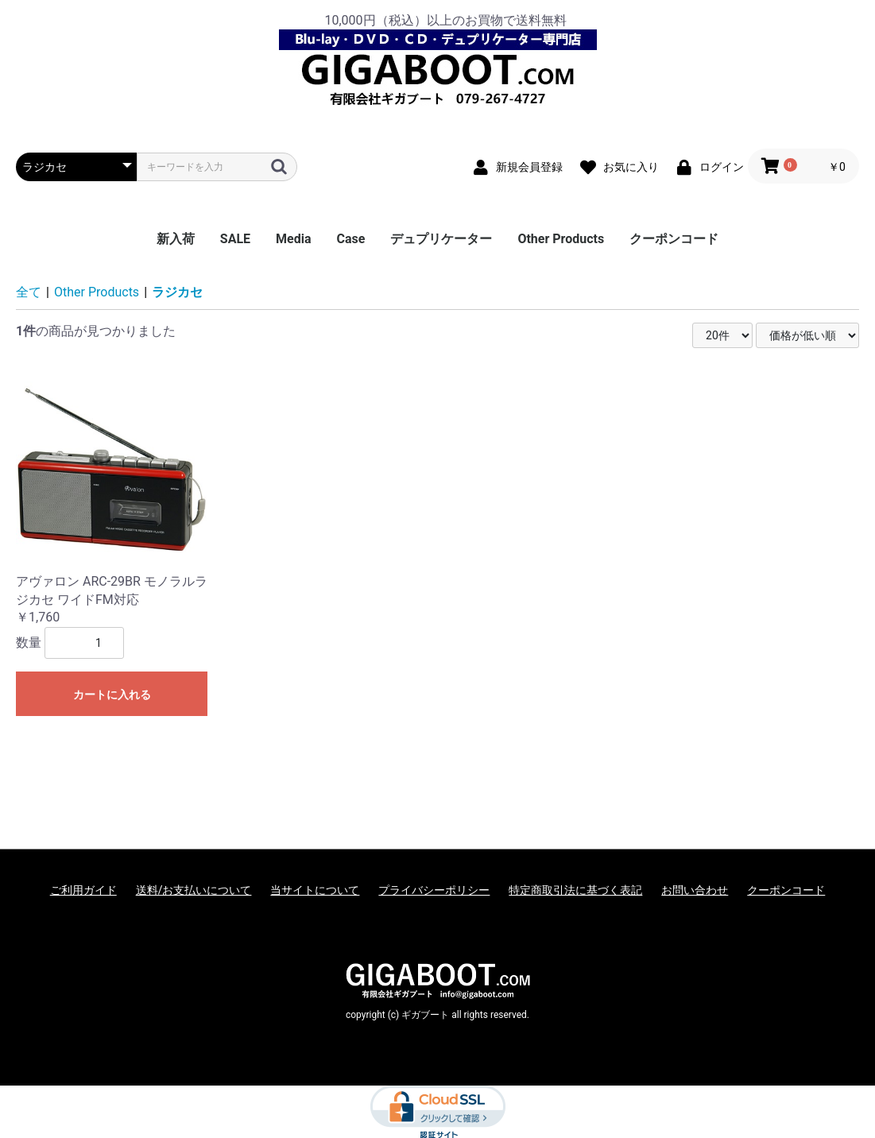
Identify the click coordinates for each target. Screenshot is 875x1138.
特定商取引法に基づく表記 (575, 890)
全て (28, 292)
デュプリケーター (441, 238)
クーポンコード (673, 238)
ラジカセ (177, 292)
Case (351, 238)
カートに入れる (112, 694)
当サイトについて (314, 890)
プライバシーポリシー (434, 890)
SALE (235, 238)
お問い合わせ (694, 890)
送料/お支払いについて (194, 890)
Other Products (560, 238)
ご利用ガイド (83, 890)
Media (293, 238)
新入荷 (176, 238)
